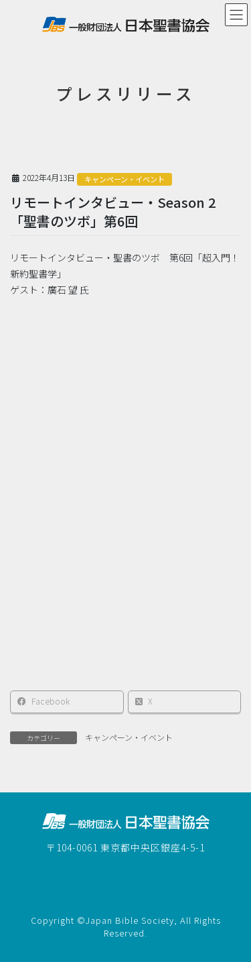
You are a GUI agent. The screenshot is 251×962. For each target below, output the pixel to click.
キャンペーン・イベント (124, 179)
